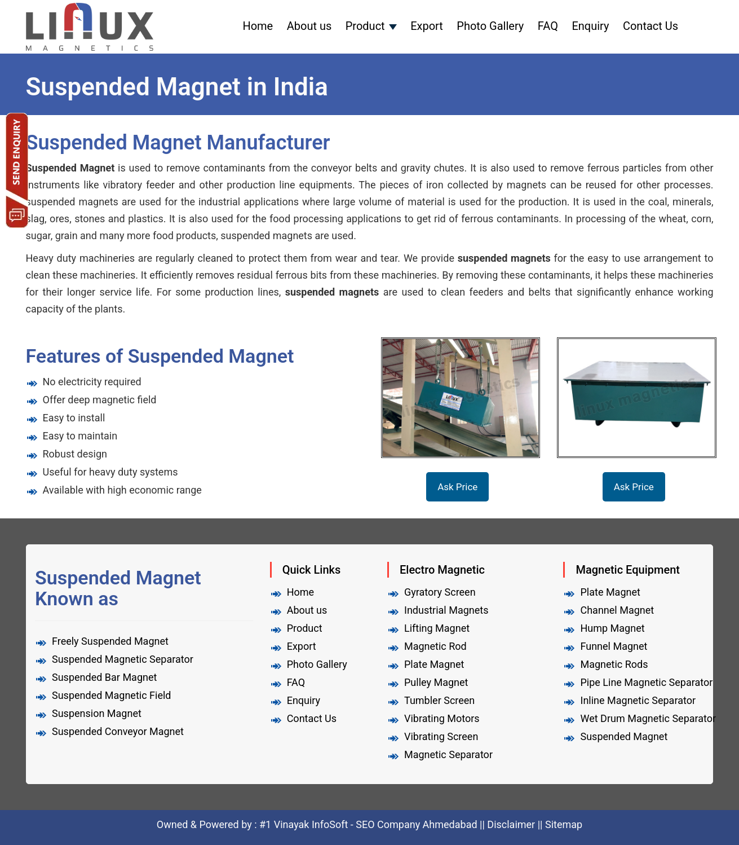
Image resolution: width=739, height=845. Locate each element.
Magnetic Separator (448, 754)
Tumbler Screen (439, 700)
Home (257, 26)
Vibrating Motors (442, 718)
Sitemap (563, 824)
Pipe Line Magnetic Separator (646, 682)
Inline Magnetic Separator (638, 700)
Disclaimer (511, 824)
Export (426, 26)
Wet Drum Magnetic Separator (648, 718)
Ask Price (457, 486)
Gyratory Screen (440, 592)
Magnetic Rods (614, 664)
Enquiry (590, 26)
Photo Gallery (490, 26)
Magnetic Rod (435, 646)
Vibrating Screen (441, 736)
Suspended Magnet (623, 736)
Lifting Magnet (437, 628)
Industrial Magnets (446, 610)
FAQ (548, 26)
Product (365, 26)
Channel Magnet (617, 610)
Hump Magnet (612, 628)
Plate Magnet (434, 664)
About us (309, 26)
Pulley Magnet (436, 682)
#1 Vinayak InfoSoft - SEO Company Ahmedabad (369, 824)
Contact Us (650, 26)
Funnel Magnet (613, 646)
